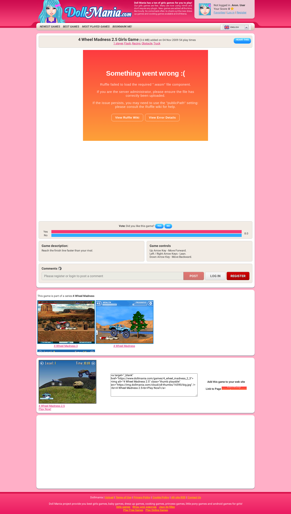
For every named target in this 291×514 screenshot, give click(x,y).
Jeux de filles (167, 507)
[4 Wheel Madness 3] (66, 322)
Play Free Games (133, 510)
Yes (159, 226)
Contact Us (194, 497)
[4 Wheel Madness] (124, 322)
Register (241, 12)
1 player (118, 43)
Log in (231, 12)
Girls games (123, 507)
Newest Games (50, 26)
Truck (156, 43)
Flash (127, 43)
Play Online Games (157, 510)
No (168, 226)
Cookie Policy (161, 497)
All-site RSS (178, 497)
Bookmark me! (122, 26)
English (231, 27)
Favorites (219, 12)
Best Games (71, 26)
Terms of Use (123, 497)
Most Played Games (96, 26)
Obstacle (147, 43)
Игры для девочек (145, 507)
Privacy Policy (142, 497)
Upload (109, 497)
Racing (136, 43)
